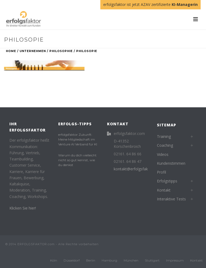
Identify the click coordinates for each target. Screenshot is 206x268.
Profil (161, 172)
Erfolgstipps (167, 180)
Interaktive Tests (171, 198)
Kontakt (164, 190)
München (131, 260)
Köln (53, 260)
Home (11, 51)
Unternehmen (33, 51)
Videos (162, 154)
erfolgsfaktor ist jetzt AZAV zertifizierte (150, 4)
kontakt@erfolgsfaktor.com (137, 169)
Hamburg (109, 260)
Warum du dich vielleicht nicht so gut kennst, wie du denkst (77, 160)
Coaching (165, 145)
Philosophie (61, 51)
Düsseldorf (72, 260)
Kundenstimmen (171, 163)
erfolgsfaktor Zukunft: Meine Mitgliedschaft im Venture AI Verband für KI (77, 139)
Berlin (90, 260)
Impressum (175, 260)
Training (164, 136)
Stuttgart (152, 260)
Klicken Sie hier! (22, 208)
